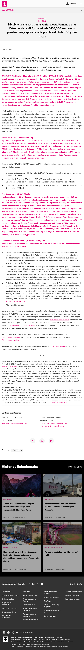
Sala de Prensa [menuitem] (8, 10)
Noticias (42, 21)
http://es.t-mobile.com (59, 402)
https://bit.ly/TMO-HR (9, 366)
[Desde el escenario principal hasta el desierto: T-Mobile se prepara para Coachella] (62, 498)
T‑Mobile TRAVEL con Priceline (22, 326)
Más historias (75, 467)
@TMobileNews (59, 347)
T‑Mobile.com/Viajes (10, 340)
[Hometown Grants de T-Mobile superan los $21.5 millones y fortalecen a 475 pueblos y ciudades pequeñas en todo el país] (21, 548)
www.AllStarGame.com (15, 302)
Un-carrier (42, 19)
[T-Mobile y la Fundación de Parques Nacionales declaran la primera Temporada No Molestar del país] (21, 498)
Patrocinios (17, 450)
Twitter (57, 229)
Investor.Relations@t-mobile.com (53, 423)
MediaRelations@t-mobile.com (14, 423)
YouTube (65, 229)
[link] (32, 440)
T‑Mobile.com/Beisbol (11, 338)
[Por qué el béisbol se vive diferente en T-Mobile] (62, 548)
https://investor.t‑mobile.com (52, 426)
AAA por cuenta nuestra (59, 320)
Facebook (49, 229)
